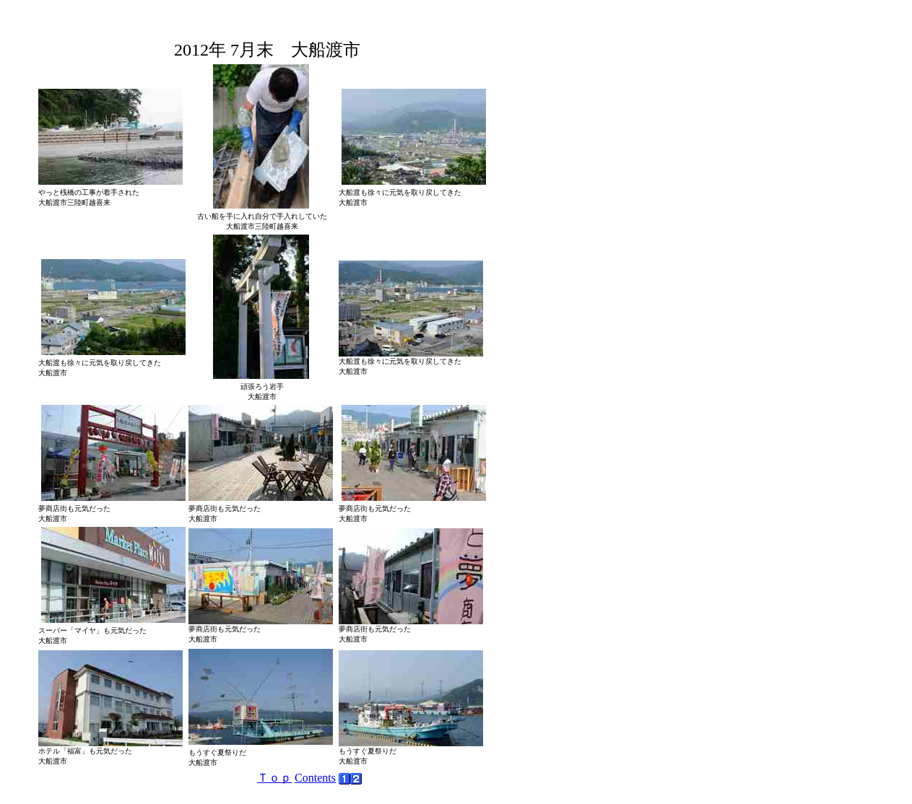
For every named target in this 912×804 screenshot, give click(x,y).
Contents (315, 778)
